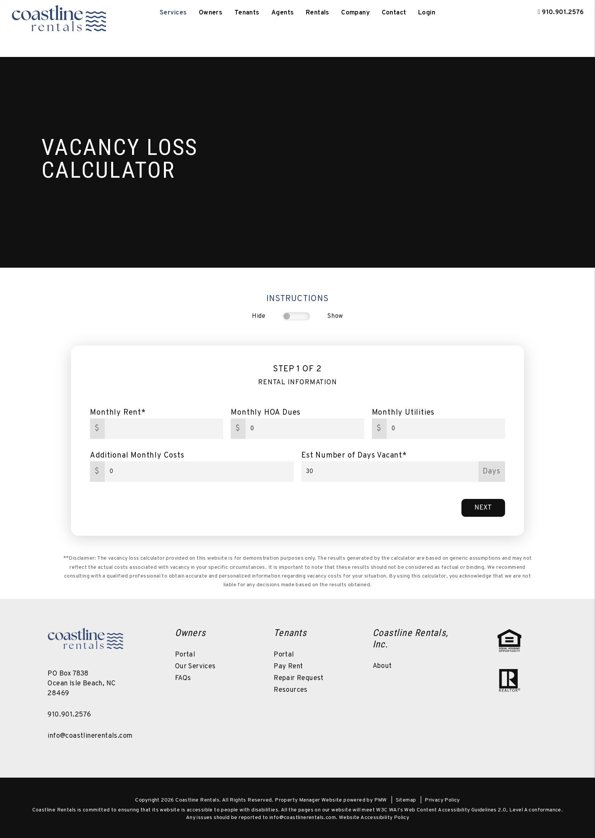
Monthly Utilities (403, 413)
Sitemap (406, 800)
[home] (58, 13)
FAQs (183, 678)
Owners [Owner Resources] (211, 13)
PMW (380, 800)
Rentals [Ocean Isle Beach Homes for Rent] (317, 13)
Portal (185, 654)
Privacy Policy (442, 800)
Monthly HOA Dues (266, 413)
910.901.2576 (563, 12)
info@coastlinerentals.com (89, 736)
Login (426, 13)
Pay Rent (288, 666)
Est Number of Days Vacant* (354, 456)
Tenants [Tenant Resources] (247, 13)
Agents (282, 13)
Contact (394, 13)
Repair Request (299, 678)
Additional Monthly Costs (137, 456)
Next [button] (483, 507)
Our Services (195, 666)
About (382, 666)
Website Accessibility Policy (374, 817)
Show (335, 316)
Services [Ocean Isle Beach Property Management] (173, 13)
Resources (291, 690)
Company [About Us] (355, 13)
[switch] (296, 316)
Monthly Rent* (117, 413)
